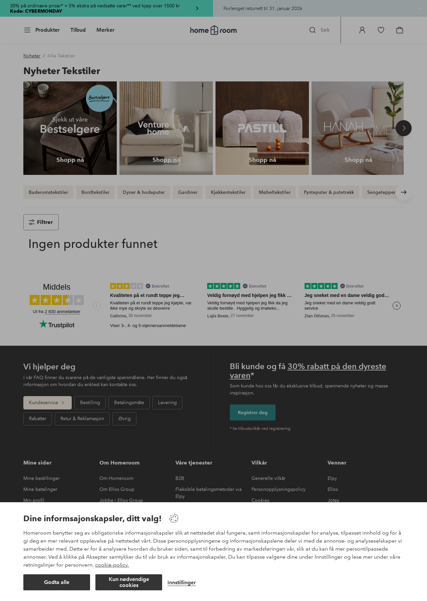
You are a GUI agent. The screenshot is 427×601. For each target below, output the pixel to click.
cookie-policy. (112, 565)
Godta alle (56, 582)
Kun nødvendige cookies (129, 582)
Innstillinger (181, 582)
